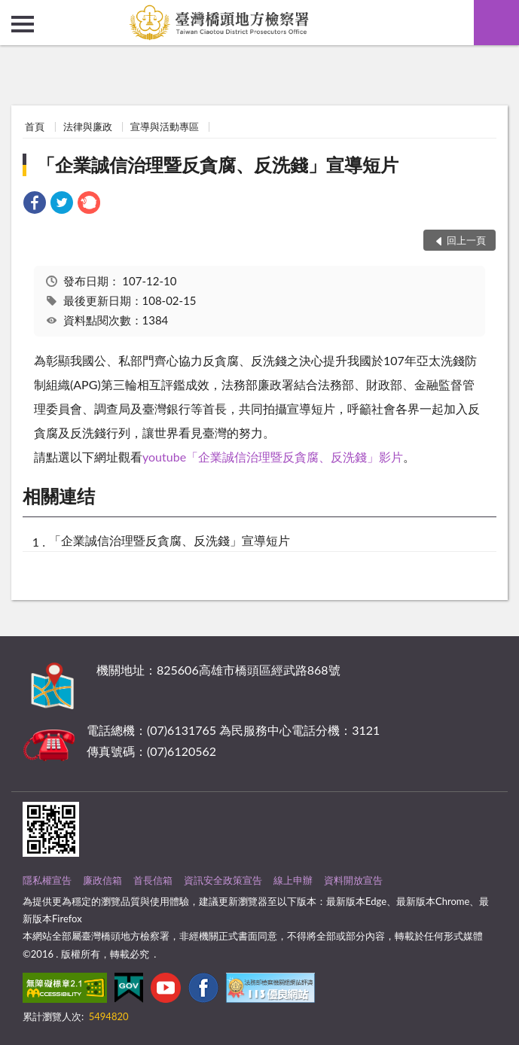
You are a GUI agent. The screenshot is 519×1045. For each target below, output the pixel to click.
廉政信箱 (102, 880)
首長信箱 (152, 880)
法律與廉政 (87, 126)
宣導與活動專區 (164, 126)
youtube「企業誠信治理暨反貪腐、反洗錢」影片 (272, 456)
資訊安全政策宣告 (223, 880)
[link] (34, 204)
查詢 (496, 22)
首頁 (34, 126)
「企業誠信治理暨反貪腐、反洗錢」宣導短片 (217, 164)
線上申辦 (293, 880)
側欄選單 (22, 24)
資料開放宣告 (353, 880)
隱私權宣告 (47, 880)
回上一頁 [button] (466, 240)
